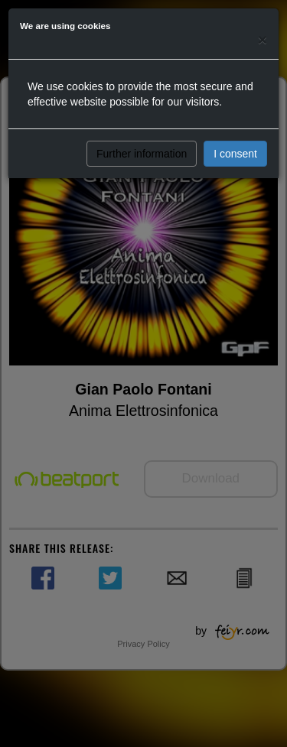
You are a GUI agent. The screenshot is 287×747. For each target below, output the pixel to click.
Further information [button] (141, 154)
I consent (235, 154)
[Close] (262, 39)
